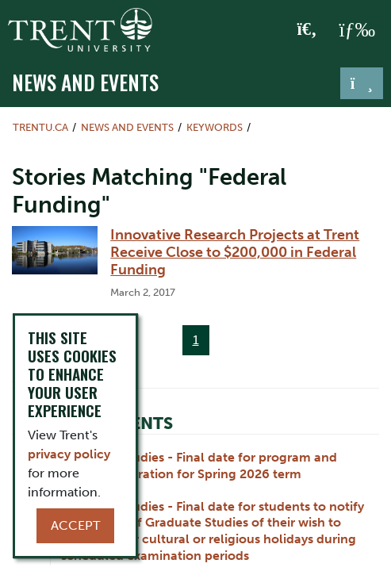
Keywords (214, 127)
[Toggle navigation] (361, 83)
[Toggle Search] (307, 30)
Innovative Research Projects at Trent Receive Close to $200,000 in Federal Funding (234, 252)
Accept (75, 525)
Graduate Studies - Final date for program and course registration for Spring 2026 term (199, 465)
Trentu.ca (40, 127)
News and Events (85, 82)
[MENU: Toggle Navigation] (357, 30)
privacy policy (69, 454)
